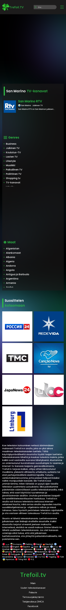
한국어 (57, 549)
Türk (60, 557)
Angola (10, 270)
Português (14, 554)
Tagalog (51, 557)
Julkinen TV (12, 148)
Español (25, 546)
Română (26, 554)
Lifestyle (11, 161)
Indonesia (26, 549)
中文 (30, 559)
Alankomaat (13, 253)
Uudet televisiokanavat (33, 587)
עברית (54, 546)
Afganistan (12, 248)
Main (33, 583)
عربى (6, 544)
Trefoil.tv (33, 575)
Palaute (33, 592)
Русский (37, 554)
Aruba (9, 287)
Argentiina (12, 278)
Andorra (11, 265)
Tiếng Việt (21, 559)
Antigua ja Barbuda (17, 274)
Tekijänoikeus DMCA (33, 601)
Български (16, 544)
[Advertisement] (33, 48)
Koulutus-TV (13, 152)
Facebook (33, 606)
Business (11, 144)
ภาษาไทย (39, 557)
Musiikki (10, 165)
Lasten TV (12, 156)
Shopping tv (13, 178)
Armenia (11, 283)
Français (44, 546)
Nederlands (41, 552)
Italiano (38, 549)
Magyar (15, 549)
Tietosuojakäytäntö (33, 597)
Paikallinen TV (14, 169)
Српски (18, 557)
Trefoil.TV (12, 7)
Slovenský (49, 554)
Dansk (37, 544)
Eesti (35, 546)
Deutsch (48, 544)
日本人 (48, 549)
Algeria (10, 261)
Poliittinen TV (13, 174)
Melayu (29, 552)
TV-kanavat (13, 182)
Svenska (28, 557)
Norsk (52, 552)
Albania (10, 257)
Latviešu (18, 552)
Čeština (27, 544)
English (15, 546)
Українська (8, 559)
